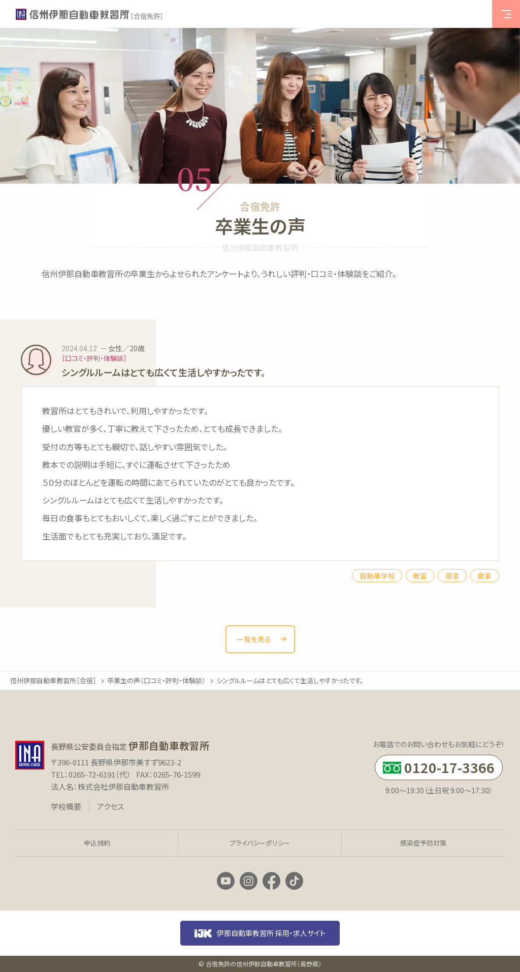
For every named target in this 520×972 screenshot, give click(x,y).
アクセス (110, 806)
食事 (484, 576)
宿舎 (452, 576)
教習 (420, 576)
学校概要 (66, 806)
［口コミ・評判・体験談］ (94, 358)
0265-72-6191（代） (100, 774)
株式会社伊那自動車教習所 (123, 786)
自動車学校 (377, 576)
